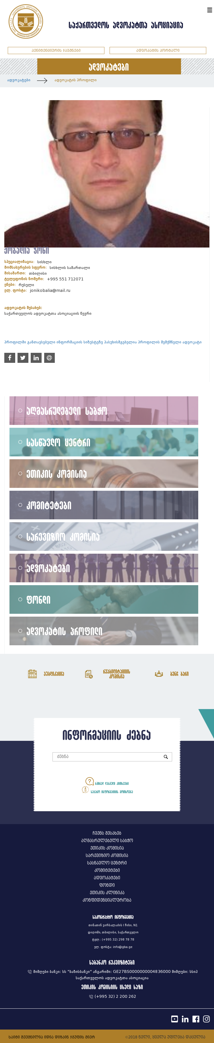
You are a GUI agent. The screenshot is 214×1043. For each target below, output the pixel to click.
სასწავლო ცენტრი (59, 442)
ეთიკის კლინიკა (107, 892)
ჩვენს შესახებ (107, 833)
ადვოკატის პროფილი (76, 80)
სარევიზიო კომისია (63, 536)
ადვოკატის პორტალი (158, 50)
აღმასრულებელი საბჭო (67, 410)
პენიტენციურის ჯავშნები (56, 50)
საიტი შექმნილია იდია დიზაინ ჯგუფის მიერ (52, 1037)
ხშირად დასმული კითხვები (107, 781)
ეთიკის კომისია (57, 473)
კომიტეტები (49, 505)
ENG (202, 9)
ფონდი (39, 599)
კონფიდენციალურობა (107, 900)
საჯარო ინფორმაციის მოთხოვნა (107, 789)
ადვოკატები (18, 80)
